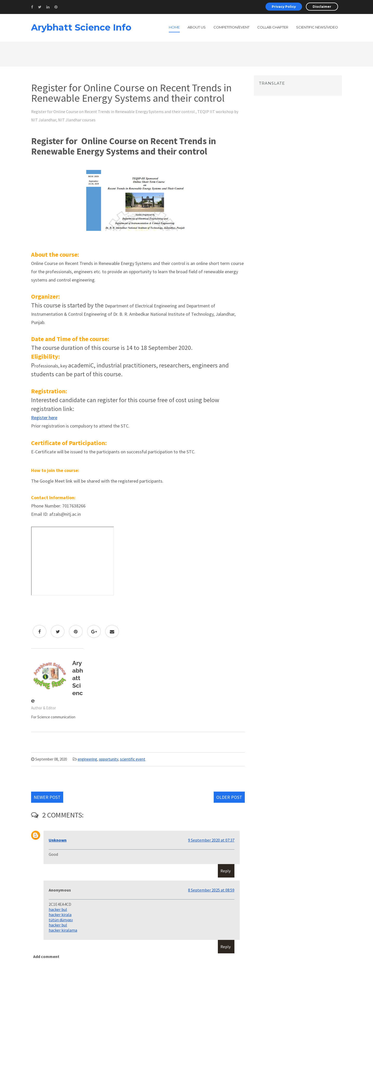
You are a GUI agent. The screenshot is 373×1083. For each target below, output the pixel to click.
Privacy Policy (284, 7)
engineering (87, 759)
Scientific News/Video (317, 27)
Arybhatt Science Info (81, 27)
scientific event (132, 759)
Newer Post (47, 797)
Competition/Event (231, 27)
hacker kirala (60, 914)
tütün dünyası (61, 919)
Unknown (58, 840)
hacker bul (58, 909)
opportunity (108, 759)
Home (174, 27)
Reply (225, 870)
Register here (44, 418)
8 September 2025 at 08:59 (211, 890)
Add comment (46, 956)
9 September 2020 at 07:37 (211, 840)
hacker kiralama (63, 930)
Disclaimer (322, 7)
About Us (197, 27)
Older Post (229, 797)
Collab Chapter (272, 27)
